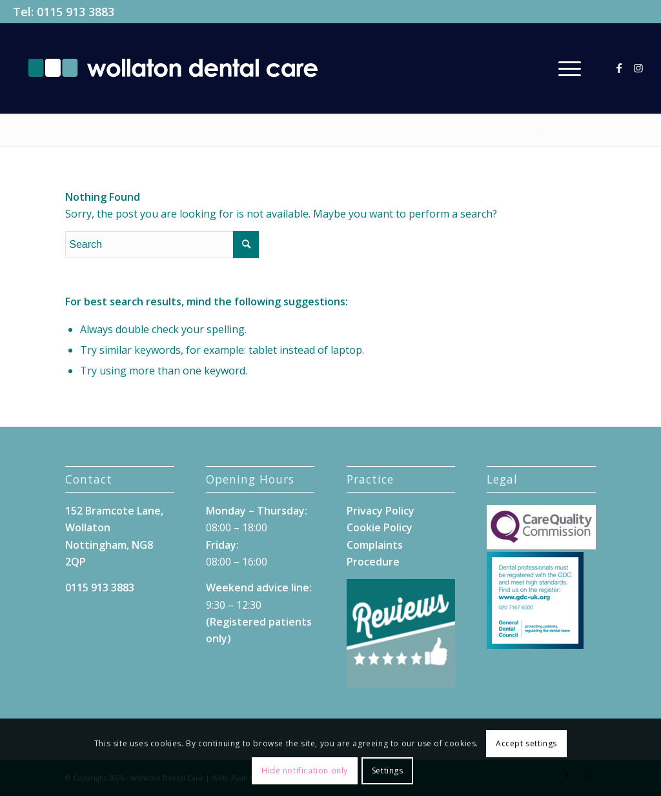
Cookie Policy (379, 527)
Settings (387, 770)
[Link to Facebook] (619, 67)
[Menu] (570, 68)
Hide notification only (304, 770)
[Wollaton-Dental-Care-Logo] (172, 68)
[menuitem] (570, 68)
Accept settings (526, 743)
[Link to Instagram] (638, 67)
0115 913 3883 (75, 11)
